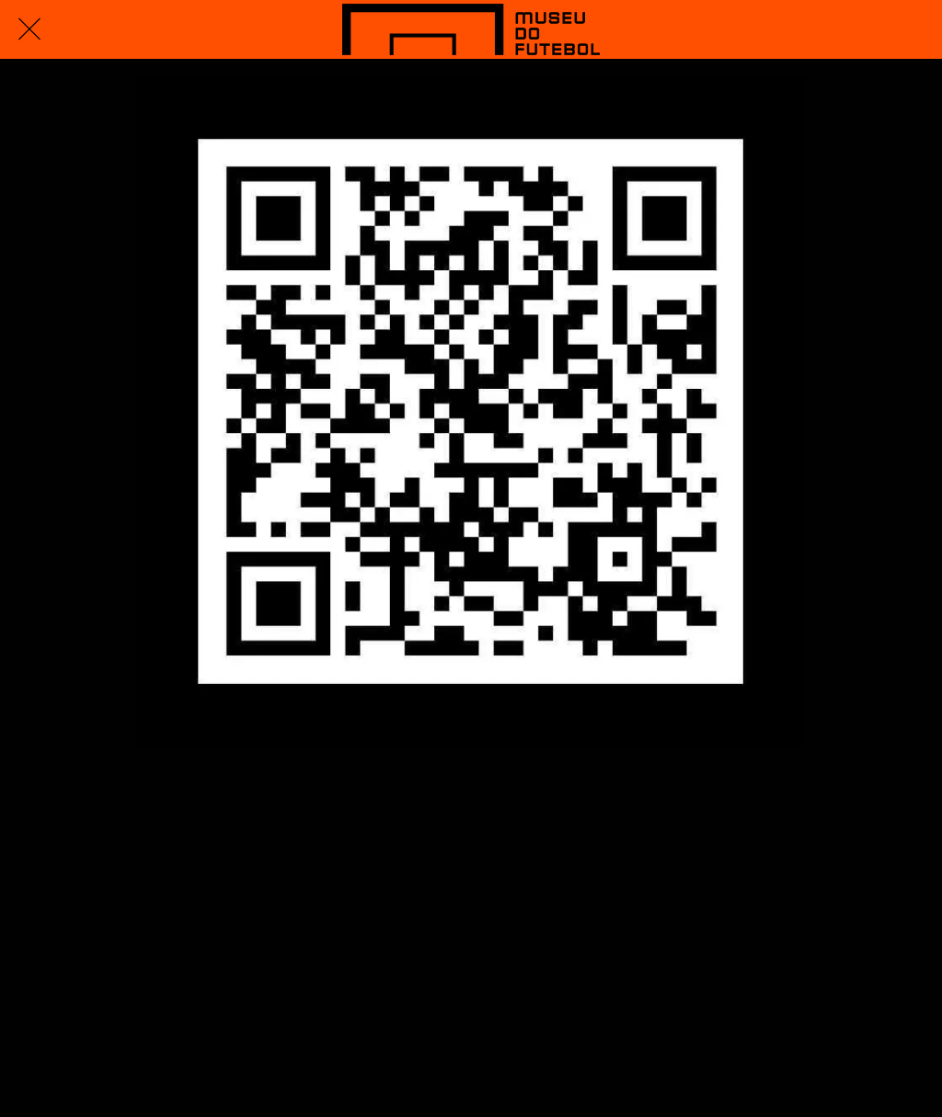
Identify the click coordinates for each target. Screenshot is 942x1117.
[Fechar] (29, 29)
